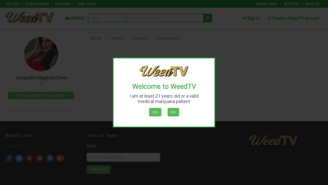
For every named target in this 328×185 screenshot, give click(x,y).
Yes (155, 112)
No (173, 112)
